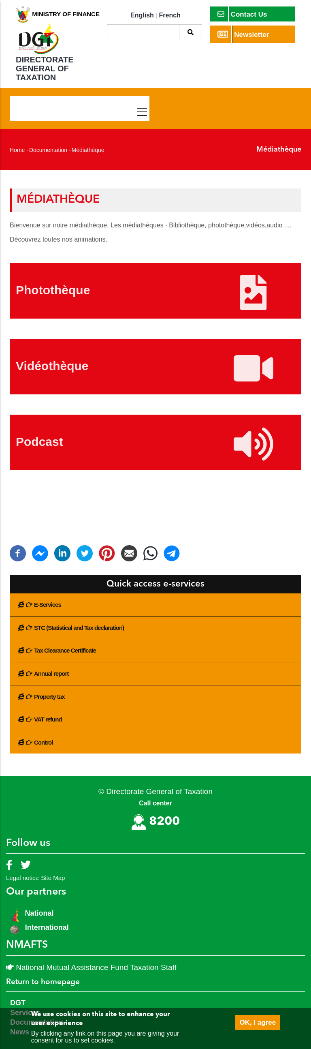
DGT (18, 1003)
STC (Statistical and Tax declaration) (79, 627)
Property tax (49, 696)
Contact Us (242, 13)
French (170, 15)
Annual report (51, 673)
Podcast (39, 441)
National (38, 913)
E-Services (47, 604)
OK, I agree (257, 1022)
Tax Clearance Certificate (65, 650)
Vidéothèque (52, 366)
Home (17, 150)
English (142, 15)
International (47, 927)
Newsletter (243, 34)
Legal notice (22, 877)
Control (43, 742)
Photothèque (53, 290)
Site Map (53, 877)
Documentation (48, 150)
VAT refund (48, 719)
